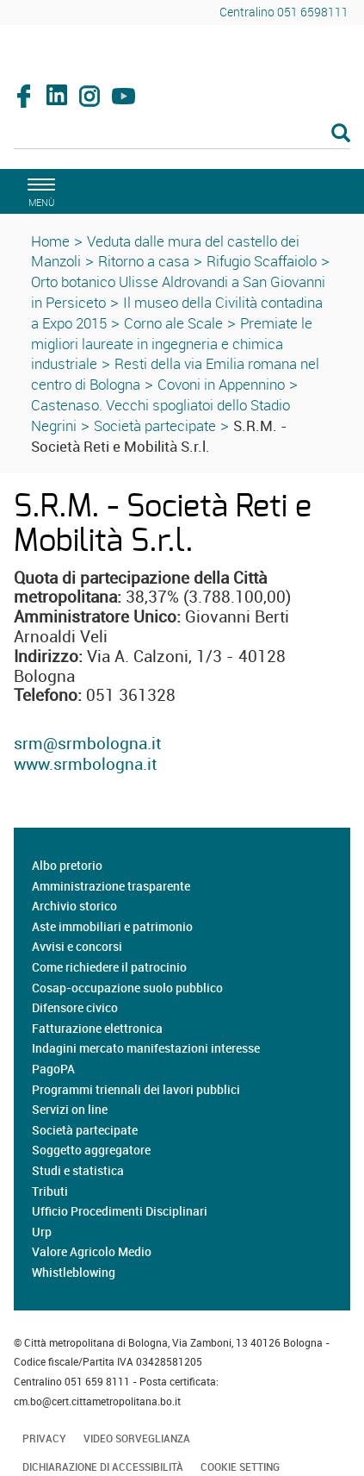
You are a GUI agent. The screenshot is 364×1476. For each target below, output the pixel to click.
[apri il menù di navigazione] (39, 190)
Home (50, 241)
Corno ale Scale (173, 323)
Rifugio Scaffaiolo (262, 261)
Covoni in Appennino (221, 384)
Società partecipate (155, 425)
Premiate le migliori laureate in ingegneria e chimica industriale (171, 343)
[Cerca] (182, 134)
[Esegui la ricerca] (340, 134)
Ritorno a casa (143, 261)
